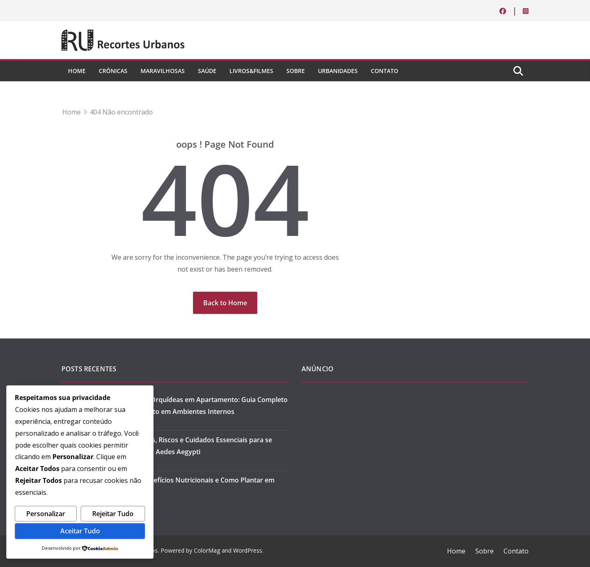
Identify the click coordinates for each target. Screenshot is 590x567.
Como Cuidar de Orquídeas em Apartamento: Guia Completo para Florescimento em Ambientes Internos (193, 405)
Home (77, 71)
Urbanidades (338, 71)
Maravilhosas (163, 71)
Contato (384, 71)
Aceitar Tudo (80, 530)
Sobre (295, 71)
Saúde (207, 71)
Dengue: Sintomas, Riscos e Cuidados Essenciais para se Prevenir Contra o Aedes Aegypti (185, 445)
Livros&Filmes (251, 71)
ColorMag (207, 550)
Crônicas (113, 71)
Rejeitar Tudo (113, 513)
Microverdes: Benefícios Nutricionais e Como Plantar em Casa (187, 486)
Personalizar (45, 513)
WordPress (247, 550)
